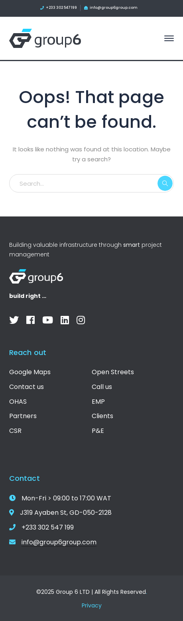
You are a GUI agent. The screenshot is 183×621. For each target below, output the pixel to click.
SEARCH (165, 183)
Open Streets (113, 372)
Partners (23, 416)
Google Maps (30, 372)
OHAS (18, 401)
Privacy (92, 605)
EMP (98, 401)
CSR (15, 430)
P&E (98, 430)
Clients (102, 416)
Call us (102, 386)
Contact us (26, 386)
